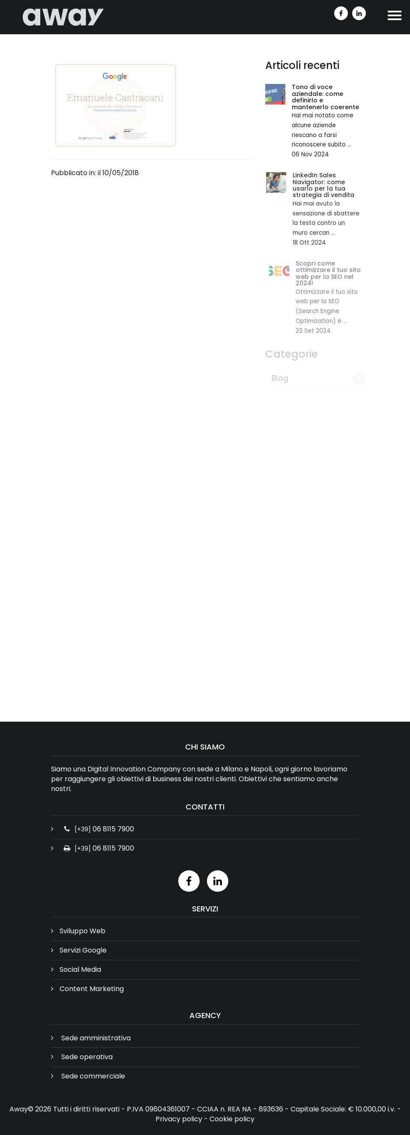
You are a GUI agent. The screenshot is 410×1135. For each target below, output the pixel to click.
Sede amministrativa (96, 1038)
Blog (281, 378)
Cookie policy (231, 1119)
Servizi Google (83, 950)
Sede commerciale (93, 1076)
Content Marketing (92, 989)
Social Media (80, 969)
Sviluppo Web (82, 931)
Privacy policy (179, 1119)
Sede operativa (87, 1057)
